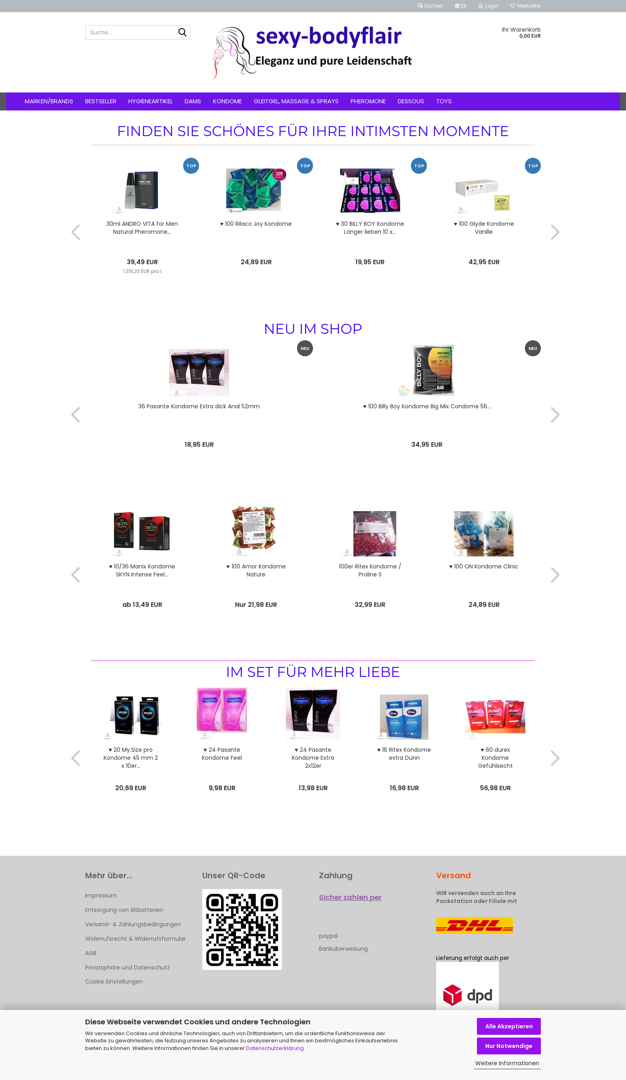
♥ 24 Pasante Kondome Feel (222, 754)
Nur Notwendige (508, 1046)
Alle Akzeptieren (509, 1026)
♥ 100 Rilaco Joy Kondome (256, 224)
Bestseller (100, 101)
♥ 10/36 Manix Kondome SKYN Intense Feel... (142, 570)
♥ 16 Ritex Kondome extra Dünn (404, 754)
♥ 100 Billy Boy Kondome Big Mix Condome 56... (426, 406)
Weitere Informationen (507, 1063)
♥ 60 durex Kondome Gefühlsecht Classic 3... (495, 758)
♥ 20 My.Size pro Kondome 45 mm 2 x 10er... (131, 758)
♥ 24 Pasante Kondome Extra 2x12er (313, 758)
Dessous (411, 101)
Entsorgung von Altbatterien (124, 910)
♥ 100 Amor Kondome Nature (255, 570)
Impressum (101, 895)
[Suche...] (182, 33)
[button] (460, 6)
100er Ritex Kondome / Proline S (370, 570)
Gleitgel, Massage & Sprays (296, 101)
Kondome (227, 101)
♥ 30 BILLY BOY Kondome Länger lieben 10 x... (370, 228)
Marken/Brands (49, 101)
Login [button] (488, 5)
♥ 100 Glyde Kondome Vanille (484, 228)
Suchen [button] (430, 5)
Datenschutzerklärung (275, 1048)
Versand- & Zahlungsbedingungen (133, 924)
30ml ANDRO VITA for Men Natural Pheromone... (142, 228)
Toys (444, 101)
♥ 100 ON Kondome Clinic (483, 566)
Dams (193, 101)
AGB (90, 953)
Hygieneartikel (150, 101)
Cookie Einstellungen (114, 982)
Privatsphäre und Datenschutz (127, 968)
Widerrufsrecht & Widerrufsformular (135, 939)
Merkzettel (525, 5)
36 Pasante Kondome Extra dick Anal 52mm (199, 406)
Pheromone (368, 101)
